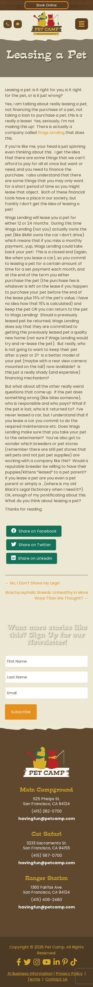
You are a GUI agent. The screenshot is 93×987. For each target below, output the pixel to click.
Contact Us (56, 979)
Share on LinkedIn (35, 558)
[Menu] (81, 24)
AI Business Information (30, 973)
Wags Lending (51, 132)
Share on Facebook (38, 531)
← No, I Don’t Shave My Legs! (32, 583)
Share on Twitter (35, 545)
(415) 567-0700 (46, 855)
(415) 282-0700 (46, 811)
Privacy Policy (69, 973)
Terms (34, 979)
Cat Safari (46, 834)
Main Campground (46, 789)
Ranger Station (46, 878)
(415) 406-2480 (46, 899)
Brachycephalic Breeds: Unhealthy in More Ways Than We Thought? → (46, 595)
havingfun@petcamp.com (46, 818)
